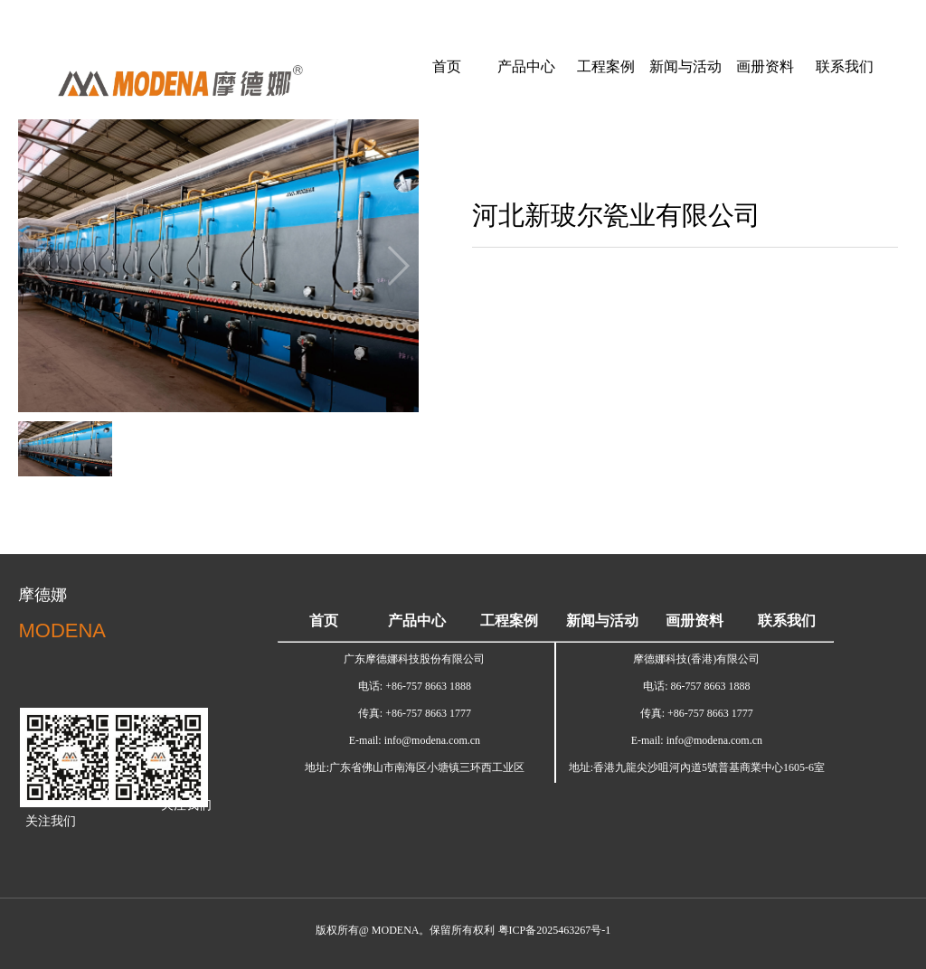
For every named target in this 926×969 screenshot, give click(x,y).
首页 (446, 67)
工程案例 (606, 67)
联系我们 (845, 67)
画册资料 (765, 67)
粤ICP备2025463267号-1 (554, 930)
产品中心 (526, 67)
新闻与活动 (685, 67)
